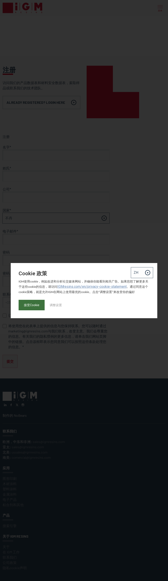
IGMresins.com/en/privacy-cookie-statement (92, 286)
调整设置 (56, 305)
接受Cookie (31, 305)
